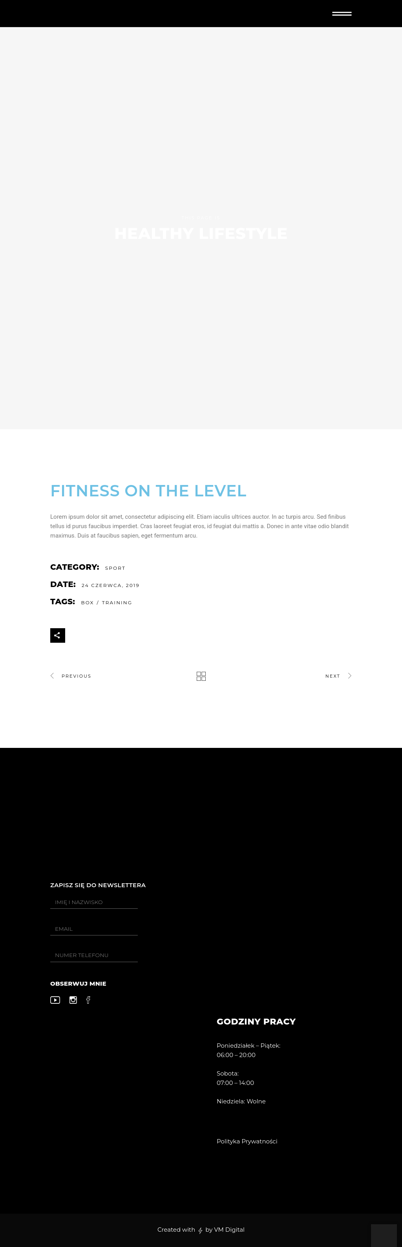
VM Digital (229, 1229)
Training (117, 602)
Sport (115, 568)
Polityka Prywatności (247, 1141)
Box (87, 602)
